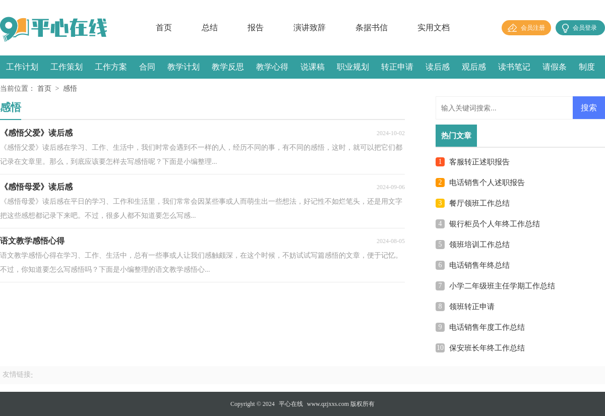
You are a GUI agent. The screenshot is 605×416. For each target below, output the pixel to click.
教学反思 (228, 67)
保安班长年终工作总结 (487, 348)
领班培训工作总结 (479, 245)
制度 (587, 67)
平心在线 (291, 403)
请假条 (554, 67)
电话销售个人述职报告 (487, 183)
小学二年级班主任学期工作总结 (502, 286)
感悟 (70, 88)
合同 (147, 67)
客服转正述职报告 (479, 162)
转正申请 (397, 67)
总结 (210, 27)
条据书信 (371, 27)
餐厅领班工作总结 (479, 203)
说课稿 (312, 67)
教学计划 (183, 67)
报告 (256, 27)
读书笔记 (514, 67)
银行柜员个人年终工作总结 (494, 224)
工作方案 (111, 67)
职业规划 (353, 67)
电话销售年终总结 (479, 265)
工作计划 (22, 67)
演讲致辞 (309, 27)
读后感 (438, 67)
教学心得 (272, 67)
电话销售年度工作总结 (487, 327)
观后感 (474, 67)
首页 (164, 27)
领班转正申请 (472, 307)
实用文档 (433, 27)
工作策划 (66, 67)
